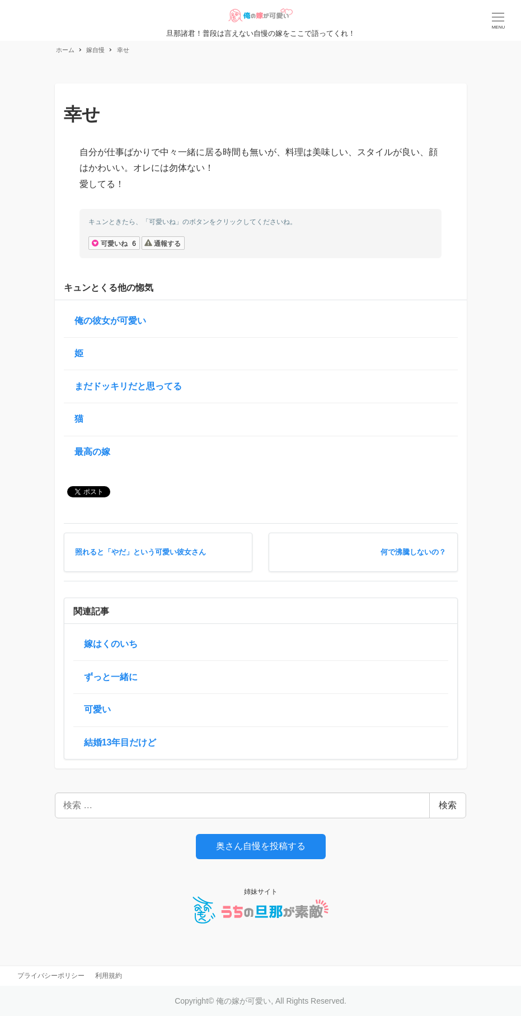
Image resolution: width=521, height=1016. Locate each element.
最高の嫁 (92, 451)
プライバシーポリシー (51, 976)
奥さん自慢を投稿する (261, 846)
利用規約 (108, 976)
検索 (448, 805)
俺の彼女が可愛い (110, 320)
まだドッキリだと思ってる (128, 386)
